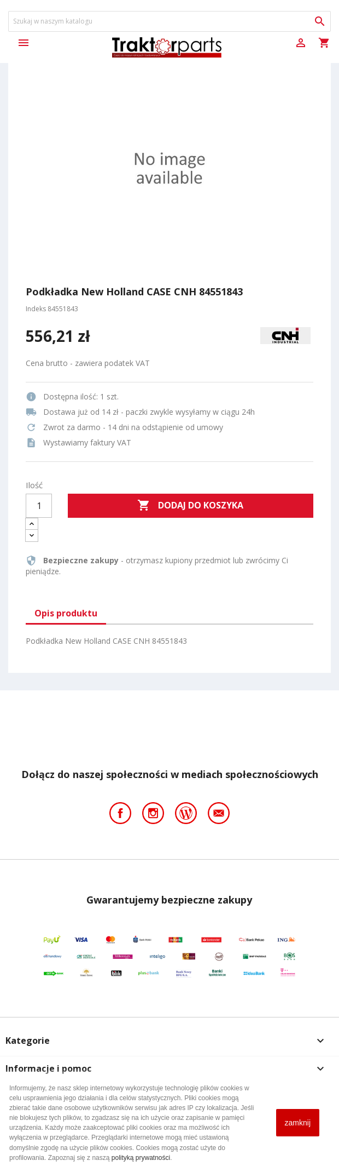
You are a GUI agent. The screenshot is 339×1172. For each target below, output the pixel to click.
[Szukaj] (169, 21)
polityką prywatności (141, 1158)
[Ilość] (39, 506)
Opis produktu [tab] (65, 613)
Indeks (36, 308)
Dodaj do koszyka (190, 506)
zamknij (298, 1122)
